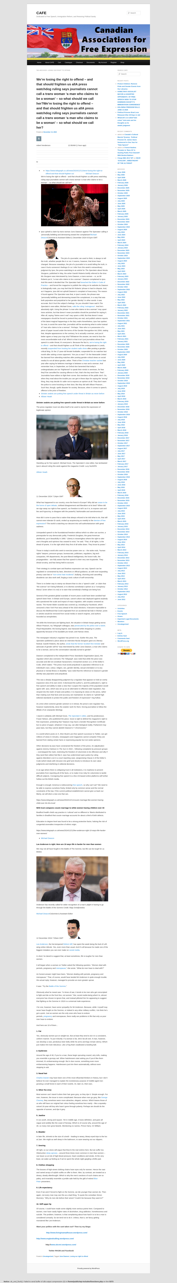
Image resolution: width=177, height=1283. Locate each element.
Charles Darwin (42, 1078)
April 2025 (121, 209)
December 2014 (123, 529)
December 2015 (123, 498)
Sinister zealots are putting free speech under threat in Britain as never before (72, 393)
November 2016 (123, 472)
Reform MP (67, 944)
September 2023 (124, 258)
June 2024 (121, 235)
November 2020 (123, 347)
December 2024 (123, 219)
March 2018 (122, 430)
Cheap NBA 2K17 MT (125, 158)
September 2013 (124, 565)
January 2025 (123, 216)
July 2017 (121, 451)
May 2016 (121, 487)
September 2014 (124, 537)
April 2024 (121, 240)
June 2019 (121, 391)
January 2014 (123, 555)
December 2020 (123, 344)
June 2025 (121, 203)
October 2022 (123, 287)
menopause (61, 968)
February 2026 (123, 183)
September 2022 (124, 289)
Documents (91, 62)
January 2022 (123, 310)
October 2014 (123, 534)
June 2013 (121, 573)
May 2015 (121, 516)
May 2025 (121, 206)
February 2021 (123, 339)
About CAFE (49, 62)
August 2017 (122, 448)
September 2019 (124, 383)
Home (39, 62)
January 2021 (123, 341)
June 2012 (121, 599)
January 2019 (123, 404)
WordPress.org (123, 641)
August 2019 (122, 386)
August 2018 (122, 417)
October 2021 (123, 318)
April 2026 (121, 177)
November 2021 (123, 315)
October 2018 (123, 412)
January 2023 (123, 279)
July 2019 (121, 388)
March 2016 (122, 493)
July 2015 (121, 511)
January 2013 (123, 586)
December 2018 (123, 407)
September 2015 (124, 506)
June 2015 (121, 513)
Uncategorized (48, 1256)
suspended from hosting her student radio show (67, 348)
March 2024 (122, 243)
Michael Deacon (47, 838)
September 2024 (124, 227)
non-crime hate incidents (63, 574)
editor (77, 716)
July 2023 (121, 263)
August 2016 (122, 480)
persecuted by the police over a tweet (89, 626)
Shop (122, 62)
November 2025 (123, 190)
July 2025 (121, 201)
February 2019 (123, 401)
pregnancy (48, 1016)
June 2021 (121, 328)
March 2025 (122, 211)
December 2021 (123, 313)
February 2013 (123, 584)
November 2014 (123, 532)
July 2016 (121, 482)
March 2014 (122, 550)
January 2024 (123, 248)
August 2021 (122, 323)
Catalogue (68, 62)
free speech (77, 785)
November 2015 (123, 500)
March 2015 (122, 521)
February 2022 (123, 308)
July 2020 (121, 357)
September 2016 (124, 477)
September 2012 (124, 591)
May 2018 (121, 425)
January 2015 (123, 526)
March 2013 (122, 581)
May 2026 (121, 175)
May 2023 (121, 269)
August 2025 (122, 198)
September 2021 (124, 321)
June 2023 (121, 266)
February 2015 (123, 524)
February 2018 (123, 433)
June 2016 (121, 485)
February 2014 (123, 553)
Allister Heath (46, 396)
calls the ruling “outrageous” (83, 306)
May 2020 (121, 362)
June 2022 (121, 297)
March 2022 (122, 305)
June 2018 (121, 422)
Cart (59, 62)
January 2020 (123, 373)
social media (74, 950)
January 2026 (123, 185)
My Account (103, 62)
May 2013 (121, 576)
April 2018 (121, 427)
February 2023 (123, 276)
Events (120, 611)
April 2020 (121, 365)
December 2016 (123, 469)
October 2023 (123, 255)
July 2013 (121, 571)
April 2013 (121, 579)
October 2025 (123, 193)
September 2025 (124, 196)
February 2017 (123, 464)
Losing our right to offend (79, 1256)
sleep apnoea (51, 1153)
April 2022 (121, 302)
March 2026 (122, 180)
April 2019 (121, 396)
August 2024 (122, 229)
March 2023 (122, 274)
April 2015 (121, 519)
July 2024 (121, 232)
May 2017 (121, 456)
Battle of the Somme (57, 986)
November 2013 (123, 560)
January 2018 (123, 435)
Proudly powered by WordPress (88, 1268)
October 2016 (123, 474)
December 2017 (123, 438)
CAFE (41, 13)
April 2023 (121, 271)
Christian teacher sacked (92, 360)
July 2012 (121, 597)
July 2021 (121, 326)
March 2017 (122, 461)
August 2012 (122, 594)
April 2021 (121, 334)
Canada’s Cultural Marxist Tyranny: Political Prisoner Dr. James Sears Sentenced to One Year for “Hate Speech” (128, 140)
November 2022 (123, 284)
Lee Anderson (42, 944)
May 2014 (121, 545)
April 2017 (121, 459)
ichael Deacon (93, 174)
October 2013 (123, 563)
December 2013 (123, 558)
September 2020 (124, 352)
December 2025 (123, 188)
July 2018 (121, 420)
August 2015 (122, 508)
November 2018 (123, 409)
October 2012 (123, 589)
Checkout (79, 62)
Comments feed (124, 638)
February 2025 (123, 214)
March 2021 (122, 336)
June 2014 (121, 542)
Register (114, 62)
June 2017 (121, 454)
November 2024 (123, 222)
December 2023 (123, 250)
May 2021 (121, 331)
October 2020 (123, 349)
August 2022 (122, 292)
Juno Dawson (64, 1256)
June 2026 (121, 172)
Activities (121, 608)
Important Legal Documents (128, 619)
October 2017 (123, 443)
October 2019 (123, 381)
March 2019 (122, 399)
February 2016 (123, 495)
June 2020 (121, 360)
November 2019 (123, 378)
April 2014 (121, 547)
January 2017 (123, 466)
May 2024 (121, 237)
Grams (120, 616)
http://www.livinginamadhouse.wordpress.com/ (66, 1233)
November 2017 (123, 440)
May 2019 (121, 394)
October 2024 (123, 224)
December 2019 (123, 375)
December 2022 (123, 282)
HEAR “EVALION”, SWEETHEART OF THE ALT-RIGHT (129, 160)
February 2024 (123, 245)
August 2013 (122, 568)
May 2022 (121, 300)
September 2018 (124, 414)
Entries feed (122, 636)
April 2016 (121, 490)
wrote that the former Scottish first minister (83, 644)
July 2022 (121, 295)
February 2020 (123, 370)
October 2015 (123, 503)
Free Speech (122, 614)
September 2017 (124, 446)
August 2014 (122, 539)
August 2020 (122, 354)
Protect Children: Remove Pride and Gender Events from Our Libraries (129, 86)
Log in (120, 633)
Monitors (121, 621)
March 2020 (122, 368)
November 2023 (123, 253)
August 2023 (122, 261)
